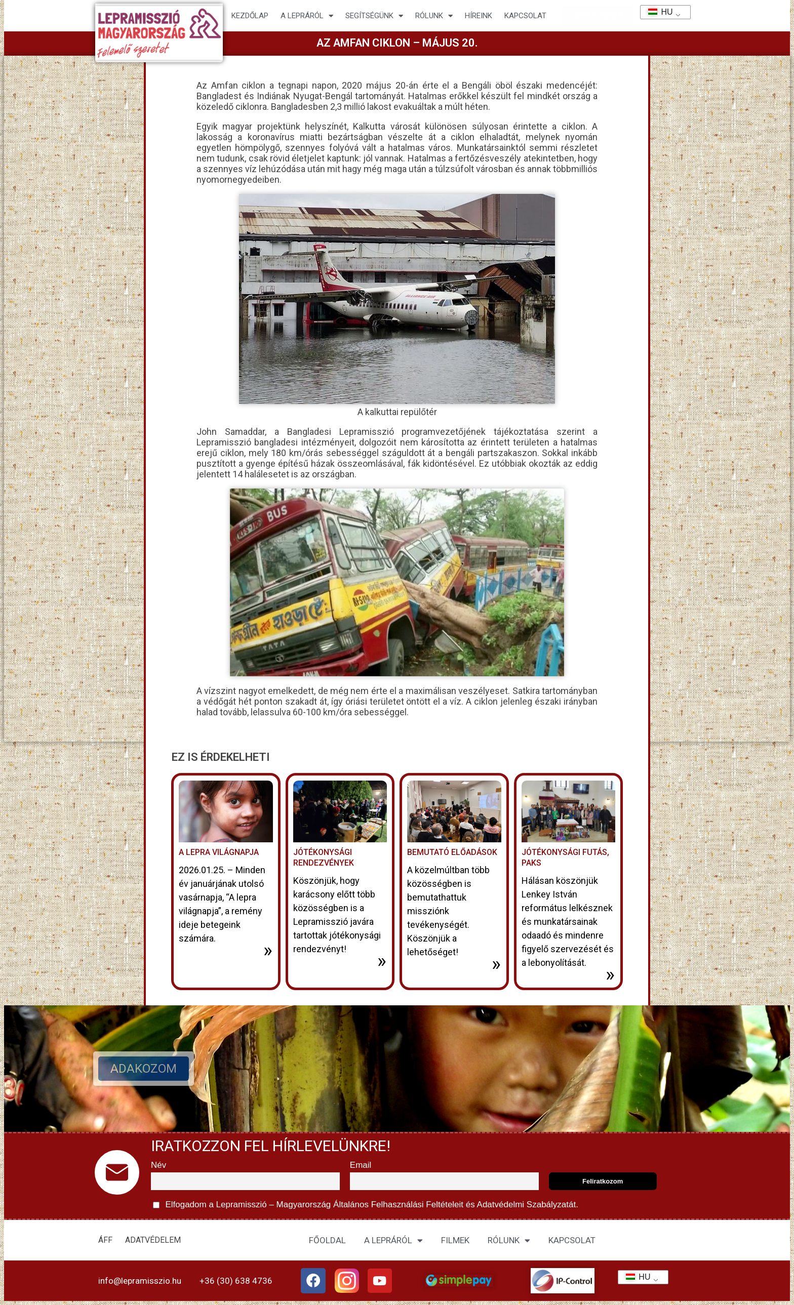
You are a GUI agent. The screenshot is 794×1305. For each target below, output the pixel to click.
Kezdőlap (249, 15)
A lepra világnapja (219, 852)
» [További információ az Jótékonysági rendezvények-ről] (381, 961)
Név (158, 1165)
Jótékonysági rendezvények (323, 857)
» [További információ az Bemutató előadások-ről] (496, 964)
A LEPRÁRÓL (393, 1240)
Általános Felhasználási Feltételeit (398, 1204)
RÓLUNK (509, 1240)
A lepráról (307, 16)
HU (657, 12)
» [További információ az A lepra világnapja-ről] (267, 950)
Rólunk (434, 16)
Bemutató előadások (452, 852)
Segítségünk (374, 16)
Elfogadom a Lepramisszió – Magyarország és (365, 1205)
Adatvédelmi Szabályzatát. (526, 1204)
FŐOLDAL (327, 1240)
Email (361, 1165)
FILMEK (455, 1240)
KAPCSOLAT (525, 15)
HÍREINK (478, 15)
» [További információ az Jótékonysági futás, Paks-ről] (610, 974)
